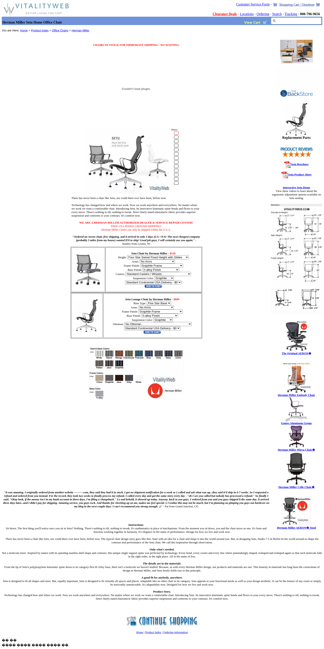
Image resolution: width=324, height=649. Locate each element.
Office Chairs (60, 30)
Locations (247, 14)
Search (277, 14)
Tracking (291, 14)
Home (24, 30)
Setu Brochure (299, 164)
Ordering (263, 14)
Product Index (40, 30)
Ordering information (175, 632)
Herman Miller (80, 30)
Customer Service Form (253, 4)
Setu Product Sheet (299, 174)
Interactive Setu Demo (296, 187)
